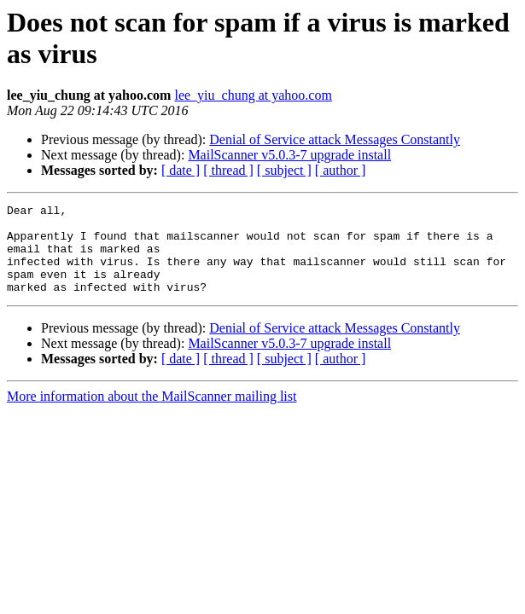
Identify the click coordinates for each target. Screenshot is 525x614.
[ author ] (340, 170)
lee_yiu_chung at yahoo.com (252, 95)
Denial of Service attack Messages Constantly (334, 139)
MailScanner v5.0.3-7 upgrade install (289, 155)
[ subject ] (284, 170)
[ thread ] (228, 170)
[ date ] (180, 170)
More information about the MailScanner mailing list (151, 414)
